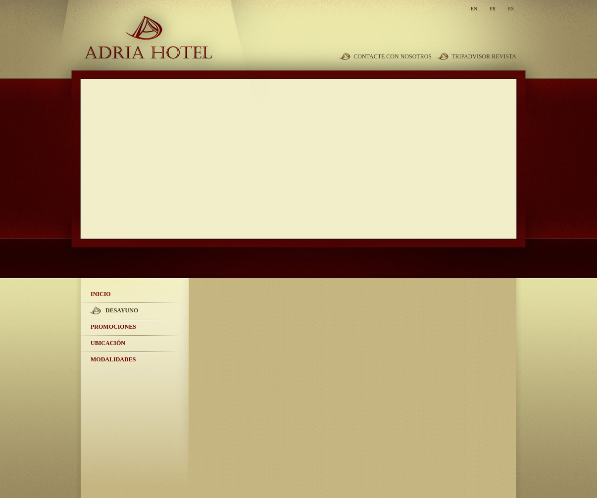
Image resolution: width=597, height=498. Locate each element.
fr (493, 8)
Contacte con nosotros (392, 56)
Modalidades (113, 359)
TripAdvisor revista (483, 56)
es (511, 8)
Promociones (113, 326)
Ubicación (108, 343)
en (474, 8)
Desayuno (121, 310)
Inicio (101, 294)
